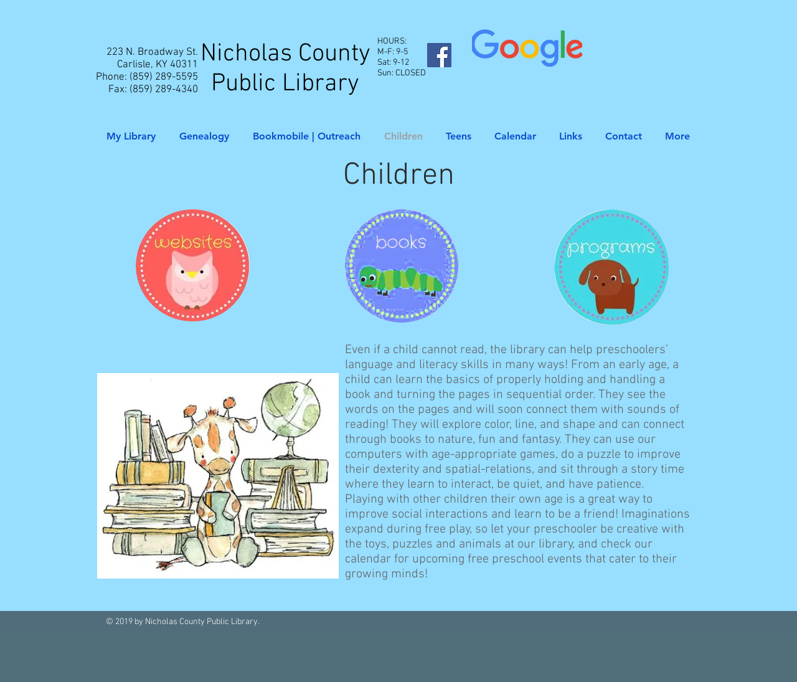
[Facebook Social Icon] (439, 55)
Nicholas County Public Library (285, 69)
